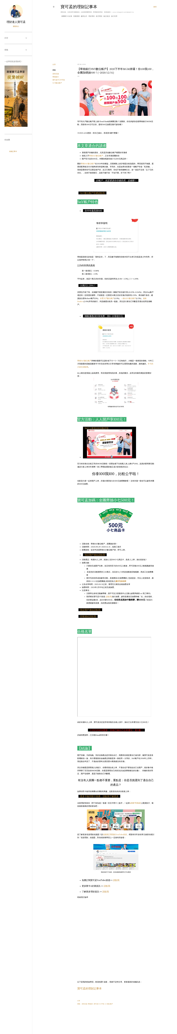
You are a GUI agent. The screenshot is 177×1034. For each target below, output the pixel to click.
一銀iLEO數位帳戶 (128, 298)
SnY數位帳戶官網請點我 (92, 193)
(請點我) (109, 596)
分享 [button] (54, 64)
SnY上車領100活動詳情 (96, 428)
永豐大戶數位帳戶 (107, 298)
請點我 (116, 880)
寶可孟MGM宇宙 (58, 80)
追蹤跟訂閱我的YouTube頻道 (115, 834)
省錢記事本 (13, 151)
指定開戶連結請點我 (95, 555)
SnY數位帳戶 (57, 83)
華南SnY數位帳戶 (96, 156)
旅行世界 (113, 16)
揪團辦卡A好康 (66, 16)
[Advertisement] (104, 42)
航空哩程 (98, 16)
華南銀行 (55, 77)
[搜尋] (155, 7)
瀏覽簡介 (16, 26)
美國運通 (75, 16)
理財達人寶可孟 (16, 22)
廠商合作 (83, 16)
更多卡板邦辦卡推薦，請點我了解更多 (99, 796)
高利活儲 (55, 74)
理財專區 (91, 16)
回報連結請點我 (88, 616)
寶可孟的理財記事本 (79, 6)
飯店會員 (106, 16)
